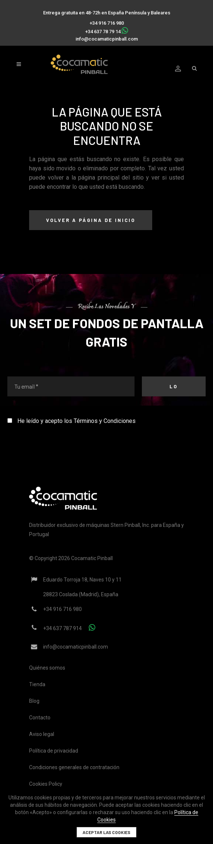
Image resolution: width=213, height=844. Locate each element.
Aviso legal (41, 734)
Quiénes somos (47, 668)
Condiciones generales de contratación (74, 767)
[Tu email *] (71, 386)
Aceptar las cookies (106, 832)
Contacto (39, 717)
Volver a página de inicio (90, 220)
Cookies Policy (45, 784)
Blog (34, 701)
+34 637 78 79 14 (103, 31)
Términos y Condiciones (105, 420)
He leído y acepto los (71, 420)
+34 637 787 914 (62, 628)
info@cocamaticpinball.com (107, 39)
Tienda (37, 684)
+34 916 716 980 (107, 23)
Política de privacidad (53, 751)
